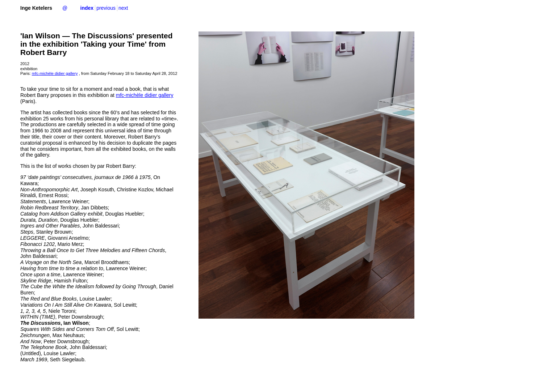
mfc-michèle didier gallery (55, 73)
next (123, 8)
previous (106, 8)
